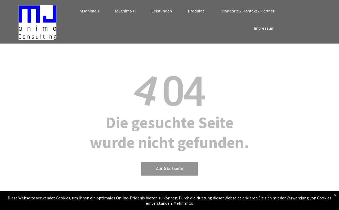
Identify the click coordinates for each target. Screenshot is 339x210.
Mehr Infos (183, 203)
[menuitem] (89, 11)
